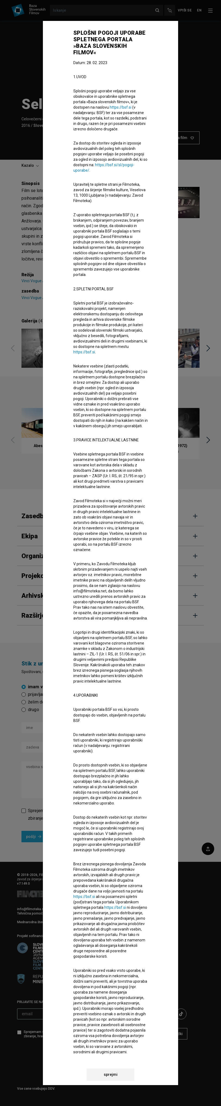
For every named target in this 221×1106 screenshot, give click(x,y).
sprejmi (111, 1074)
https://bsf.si (120, 107)
